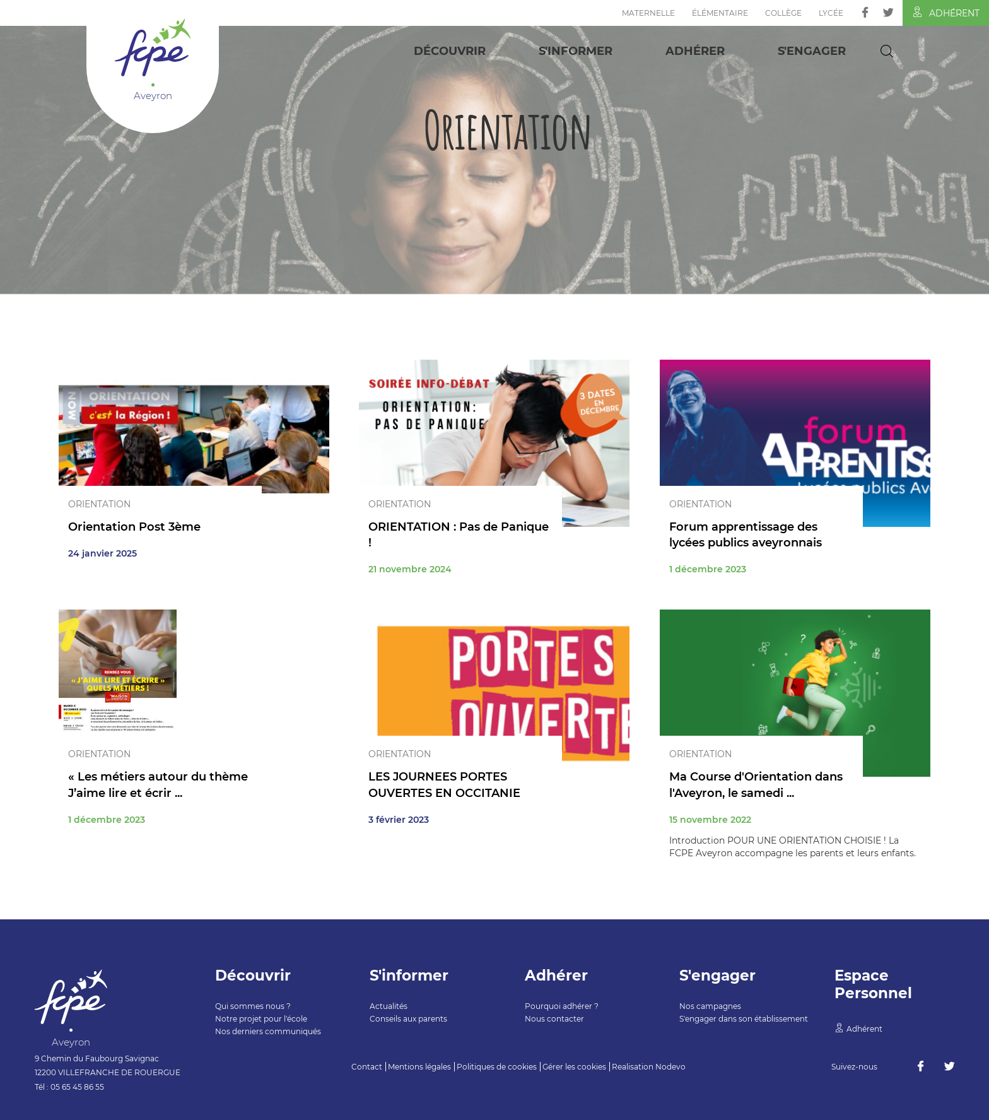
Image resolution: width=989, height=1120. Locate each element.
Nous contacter (554, 1018)
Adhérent (946, 12)
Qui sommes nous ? (253, 1006)
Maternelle (648, 13)
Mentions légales (419, 1066)
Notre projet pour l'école (261, 1018)
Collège (783, 13)
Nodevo (670, 1066)
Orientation (99, 504)
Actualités (388, 1006)
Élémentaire (720, 13)
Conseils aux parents (408, 1018)
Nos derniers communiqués (268, 1031)
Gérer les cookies (574, 1066)
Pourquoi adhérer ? (562, 1006)
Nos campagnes (710, 1006)
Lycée (831, 13)
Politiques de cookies (497, 1066)
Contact (366, 1066)
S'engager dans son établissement (743, 1018)
